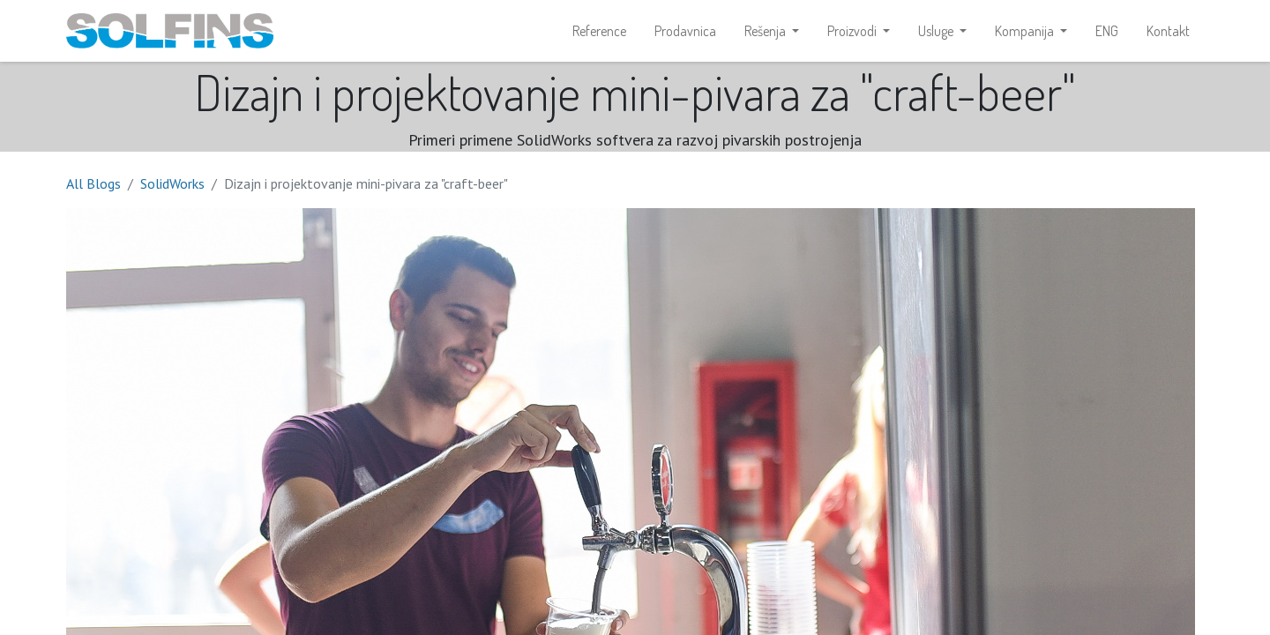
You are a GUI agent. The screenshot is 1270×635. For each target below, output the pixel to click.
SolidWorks (172, 185)
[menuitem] (599, 31)
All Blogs (93, 185)
